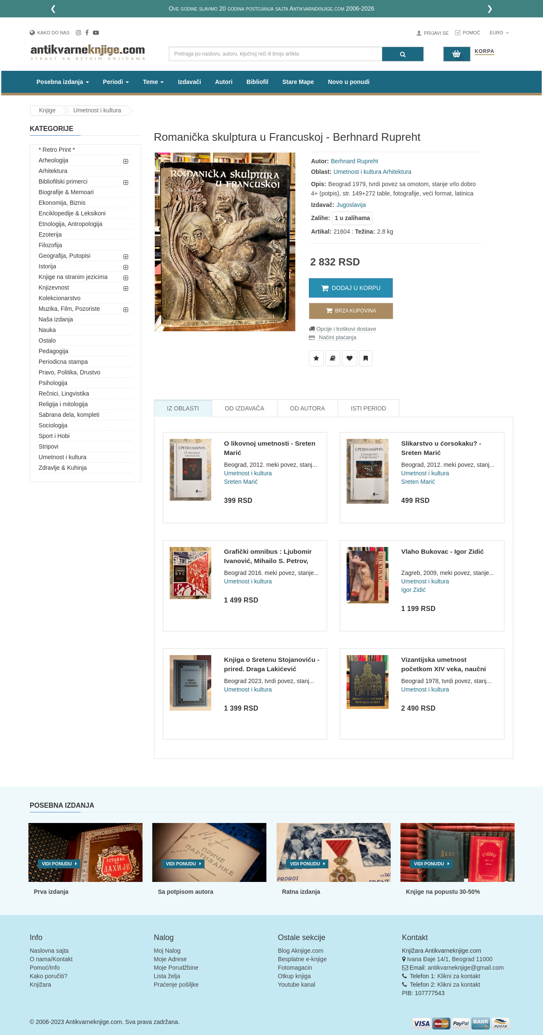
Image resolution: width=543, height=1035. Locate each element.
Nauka (47, 329)
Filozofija (50, 245)
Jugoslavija (351, 204)
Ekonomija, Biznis (62, 202)
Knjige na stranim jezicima (73, 276)
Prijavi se (436, 33)
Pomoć (472, 32)
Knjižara (40, 984)
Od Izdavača (244, 408)
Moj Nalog (167, 950)
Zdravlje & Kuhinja (63, 467)
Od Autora (307, 408)
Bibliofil (257, 81)
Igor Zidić (413, 589)
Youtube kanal (296, 984)
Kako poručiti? (48, 976)
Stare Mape (298, 81)
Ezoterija (50, 234)
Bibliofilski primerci (63, 181)
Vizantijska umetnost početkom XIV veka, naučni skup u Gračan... (443, 668)
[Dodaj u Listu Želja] (316, 358)
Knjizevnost (54, 287)
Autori (223, 81)
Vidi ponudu (57, 863)
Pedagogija (53, 351)
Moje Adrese (170, 959)
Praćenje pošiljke (176, 984)
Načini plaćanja (336, 337)
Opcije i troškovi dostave (345, 329)
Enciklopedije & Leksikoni (72, 213)
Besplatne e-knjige (302, 959)
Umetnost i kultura (97, 110)
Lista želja (167, 976)
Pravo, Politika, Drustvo (70, 372)
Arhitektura (53, 170)
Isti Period (368, 408)
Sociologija (53, 425)
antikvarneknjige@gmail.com (466, 967)
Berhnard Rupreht (354, 161)
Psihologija (53, 382)
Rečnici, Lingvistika (64, 393)
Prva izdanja (51, 891)
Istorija (47, 266)
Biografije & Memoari (66, 192)
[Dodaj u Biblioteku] (332, 358)
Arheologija (53, 160)
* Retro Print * (57, 149)
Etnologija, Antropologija (70, 223)
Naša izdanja (56, 319)
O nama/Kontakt (51, 959)
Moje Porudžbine (176, 967)
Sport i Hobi (54, 435)
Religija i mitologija (63, 404)
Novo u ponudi (348, 81)
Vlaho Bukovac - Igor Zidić (442, 551)
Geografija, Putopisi (64, 255)
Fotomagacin (295, 967)
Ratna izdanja (301, 891)
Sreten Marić (241, 481)
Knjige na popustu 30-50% (443, 891)
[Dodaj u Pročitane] (365, 358)
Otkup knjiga (294, 976)
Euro (499, 32)
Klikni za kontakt (458, 976)
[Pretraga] (403, 54)
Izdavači (189, 81)
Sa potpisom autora (185, 891)
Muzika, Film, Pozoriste (69, 308)
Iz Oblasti (183, 408)
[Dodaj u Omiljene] (349, 358)
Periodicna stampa (63, 361)
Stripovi (49, 446)
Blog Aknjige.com (300, 950)
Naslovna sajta (49, 950)
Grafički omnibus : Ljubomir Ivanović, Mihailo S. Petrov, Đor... (268, 560)
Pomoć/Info (45, 967)
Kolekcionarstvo (60, 298)
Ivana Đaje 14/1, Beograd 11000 (450, 959)
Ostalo (47, 340)
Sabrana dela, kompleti (69, 414)
